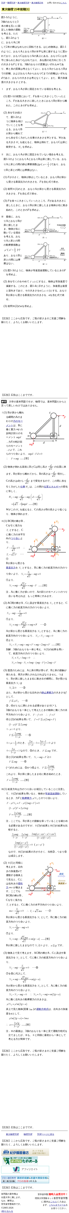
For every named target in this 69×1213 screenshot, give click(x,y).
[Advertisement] (34, 358)
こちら (53, 1202)
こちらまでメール (57, 1205)
